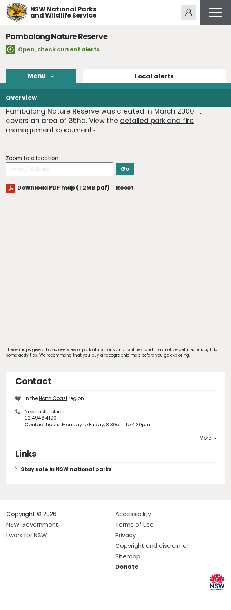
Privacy (125, 535)
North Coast (53, 398)
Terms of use (134, 524)
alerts (154, 76)
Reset (125, 188)
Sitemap (127, 556)
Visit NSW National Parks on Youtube (47, 597)
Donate (126, 567)
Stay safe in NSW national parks (66, 469)
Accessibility (133, 514)
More (208, 438)
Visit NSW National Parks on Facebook (13, 597)
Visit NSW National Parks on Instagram (30, 597)
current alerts (78, 49)
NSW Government (32, 524)
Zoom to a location (32, 158)
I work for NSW (26, 535)
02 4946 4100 (40, 418)
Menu (37, 76)
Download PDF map (63, 188)
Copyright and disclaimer (152, 545)
